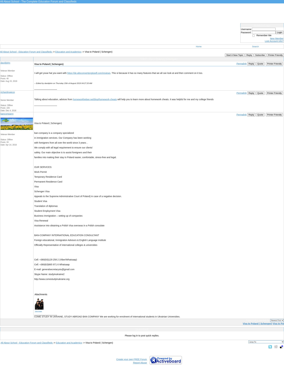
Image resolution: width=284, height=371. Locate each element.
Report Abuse (140, 362)
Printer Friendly (275, 55)
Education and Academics (68, 51)
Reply (249, 55)
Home (199, 46)
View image (38, 311)
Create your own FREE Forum (131, 359)
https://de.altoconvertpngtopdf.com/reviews (88, 73)
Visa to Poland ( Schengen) (257, 323)
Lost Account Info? (274, 41)
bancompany (6, 114)
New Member (277, 38)
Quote (260, 64)
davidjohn (5, 63)
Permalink (241, 63)
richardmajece (7, 92)
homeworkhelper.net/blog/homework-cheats (95, 99)
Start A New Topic (234, 55)
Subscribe (260, 55)
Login (279, 32)
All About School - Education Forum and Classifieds (26, 51)
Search (255, 46)
